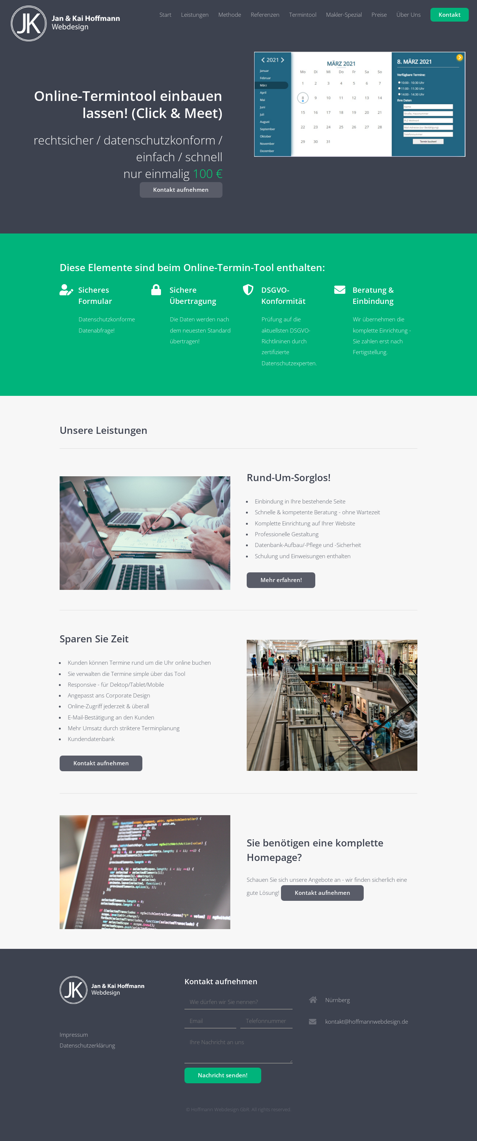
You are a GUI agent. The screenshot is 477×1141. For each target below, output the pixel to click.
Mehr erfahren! (281, 580)
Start (165, 14)
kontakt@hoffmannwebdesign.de (366, 1021)
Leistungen (195, 14)
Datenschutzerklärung (87, 1045)
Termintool (302, 14)
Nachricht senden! (222, 1075)
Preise (379, 14)
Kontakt (450, 14)
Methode (229, 14)
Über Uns (409, 14)
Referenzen (265, 14)
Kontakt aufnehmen (181, 189)
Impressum (74, 1034)
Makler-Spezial (344, 14)
